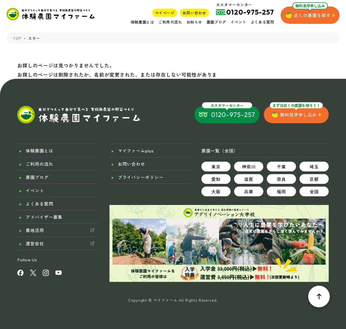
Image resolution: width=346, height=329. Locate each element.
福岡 (281, 191)
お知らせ (194, 22)
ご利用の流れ (170, 22)
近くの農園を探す (312, 15)
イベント (238, 22)
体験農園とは (142, 22)
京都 (314, 179)
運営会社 (35, 243)
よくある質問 (262, 22)
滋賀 (248, 179)
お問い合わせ (194, 12)
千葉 (281, 166)
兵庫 (248, 191)
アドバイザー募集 (44, 217)
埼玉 (314, 166)
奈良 (281, 179)
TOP (17, 38)
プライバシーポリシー (141, 177)
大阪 (216, 191)
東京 (216, 166)
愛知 (216, 179)
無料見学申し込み (298, 114)
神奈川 (249, 166)
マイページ (165, 12)
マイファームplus (136, 150)
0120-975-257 (233, 114)
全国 (314, 191)
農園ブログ (216, 22)
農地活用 (35, 230)
